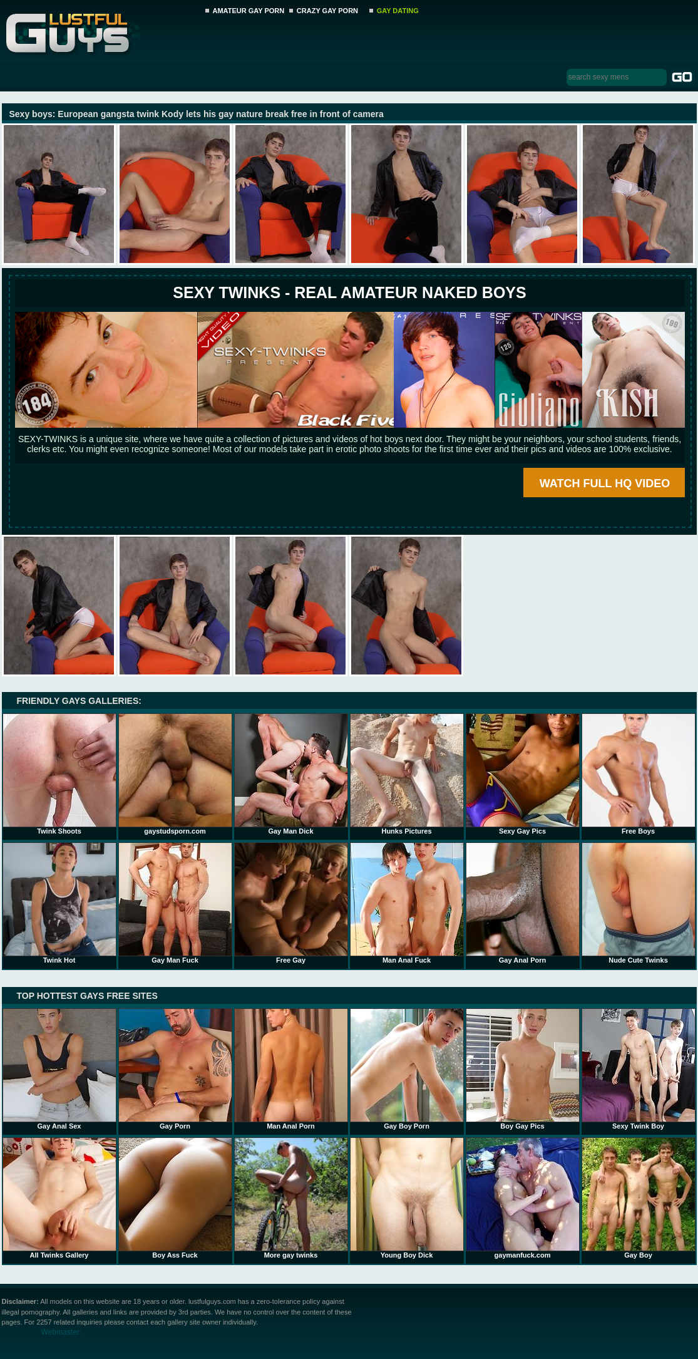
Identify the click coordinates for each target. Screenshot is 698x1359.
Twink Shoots (59, 774)
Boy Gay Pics (523, 1069)
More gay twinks (291, 1198)
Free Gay (291, 903)
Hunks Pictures (407, 774)
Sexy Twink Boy (638, 1069)
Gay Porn (175, 1069)
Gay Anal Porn (523, 903)
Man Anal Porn (291, 1069)
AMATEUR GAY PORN (249, 10)
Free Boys (638, 774)
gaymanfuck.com (523, 1198)
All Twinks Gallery (59, 1198)
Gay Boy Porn (407, 1069)
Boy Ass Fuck (175, 1198)
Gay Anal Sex (59, 1069)
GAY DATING (398, 10)
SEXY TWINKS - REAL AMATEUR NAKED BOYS (349, 292)
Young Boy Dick (407, 1198)
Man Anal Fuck (407, 903)
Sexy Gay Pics (523, 774)
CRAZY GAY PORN (327, 10)
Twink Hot (59, 903)
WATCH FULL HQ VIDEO (605, 483)
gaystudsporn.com (175, 774)
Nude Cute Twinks (638, 903)
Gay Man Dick (291, 774)
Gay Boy (638, 1198)
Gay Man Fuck (175, 903)
